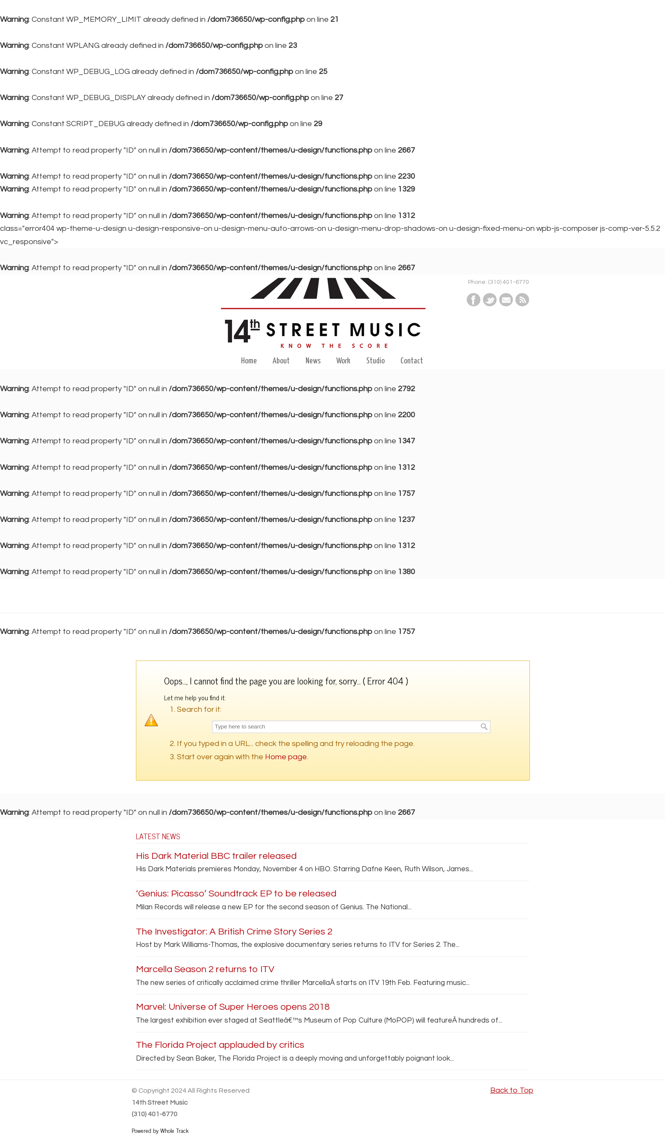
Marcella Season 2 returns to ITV (205, 969)
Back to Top (511, 1090)
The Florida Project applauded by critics (220, 1045)
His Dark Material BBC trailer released (216, 856)
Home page (286, 757)
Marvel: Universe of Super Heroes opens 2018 (233, 1007)
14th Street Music (332, 317)
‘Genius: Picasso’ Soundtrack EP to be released (236, 894)
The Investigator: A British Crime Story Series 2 (234, 932)
